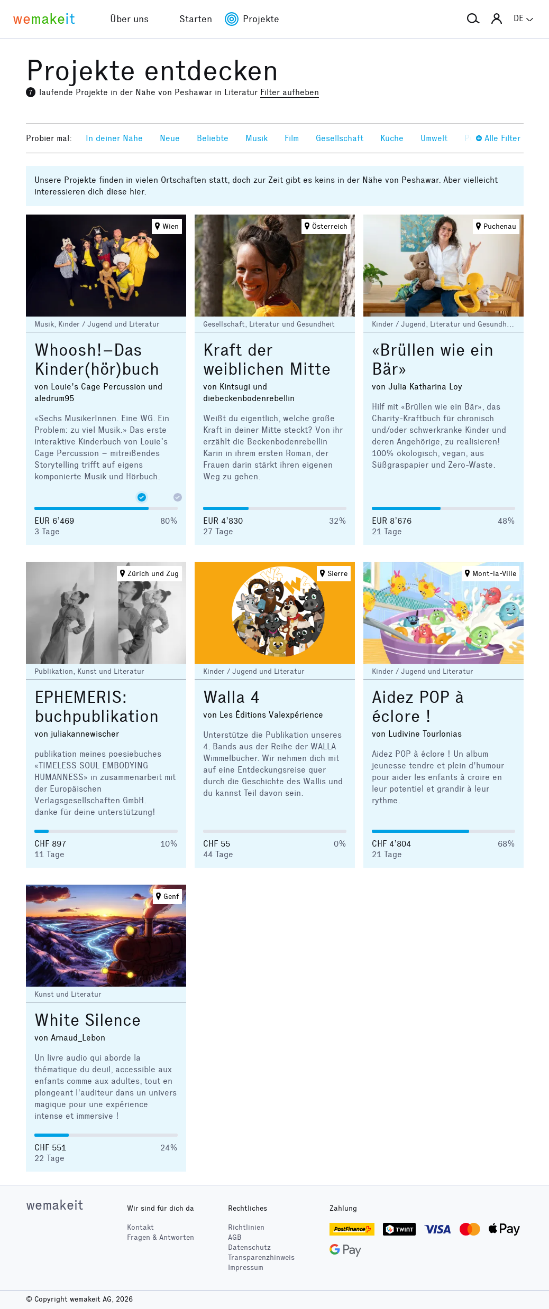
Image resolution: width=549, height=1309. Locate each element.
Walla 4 (231, 697)
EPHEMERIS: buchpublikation (96, 707)
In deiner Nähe (114, 138)
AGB (235, 1237)
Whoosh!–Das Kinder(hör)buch (96, 359)
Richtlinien (246, 1227)
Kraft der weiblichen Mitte (267, 359)
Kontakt (140, 1227)
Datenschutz (249, 1247)
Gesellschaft (339, 138)
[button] (473, 19)
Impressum (245, 1267)
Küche (392, 138)
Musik (256, 138)
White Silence (87, 1020)
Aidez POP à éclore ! (418, 707)
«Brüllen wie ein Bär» (432, 359)
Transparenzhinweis (261, 1257)
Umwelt (433, 138)
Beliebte (212, 138)
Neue (170, 138)
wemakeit (54, 1204)
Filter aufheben (289, 92)
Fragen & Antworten (160, 1237)
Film (292, 138)
